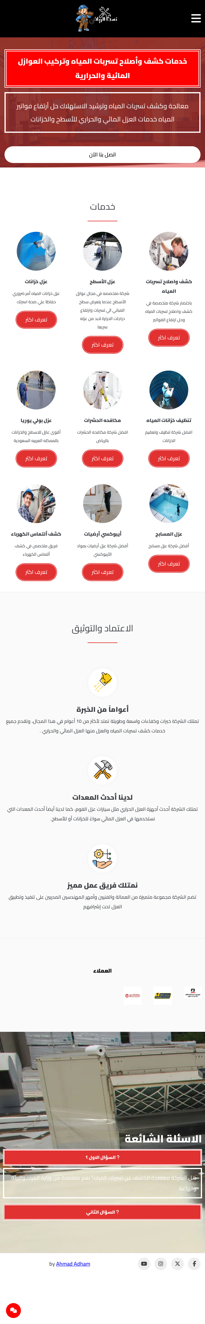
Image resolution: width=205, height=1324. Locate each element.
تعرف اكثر (169, 337)
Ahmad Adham (73, 1264)
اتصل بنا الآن (102, 154)
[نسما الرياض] (96, 18)
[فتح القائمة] (196, 19)
